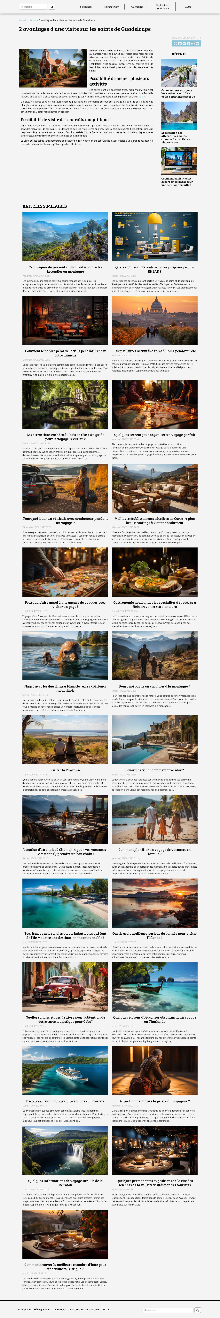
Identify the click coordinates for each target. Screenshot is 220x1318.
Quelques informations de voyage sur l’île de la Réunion (65, 1182)
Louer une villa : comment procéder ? (154, 770)
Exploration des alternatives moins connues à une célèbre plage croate (175, 137)
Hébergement (111, 6)
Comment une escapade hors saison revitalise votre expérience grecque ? (179, 93)
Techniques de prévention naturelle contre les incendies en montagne (65, 269)
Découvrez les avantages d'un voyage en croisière (65, 1101)
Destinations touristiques (162, 7)
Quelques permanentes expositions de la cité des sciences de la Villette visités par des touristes (154, 1182)
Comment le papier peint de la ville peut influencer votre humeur (65, 352)
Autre (188, 6)
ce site (142, 96)
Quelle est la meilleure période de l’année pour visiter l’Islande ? (154, 935)
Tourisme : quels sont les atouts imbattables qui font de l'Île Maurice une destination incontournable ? (65, 935)
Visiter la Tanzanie (65, 770)
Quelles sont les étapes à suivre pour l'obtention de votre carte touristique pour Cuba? (65, 1019)
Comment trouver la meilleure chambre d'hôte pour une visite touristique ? (65, 1266)
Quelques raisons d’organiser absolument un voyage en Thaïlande (154, 1019)
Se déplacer (86, 6)
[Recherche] (33, 7)
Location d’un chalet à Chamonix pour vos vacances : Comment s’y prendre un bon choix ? (65, 851)
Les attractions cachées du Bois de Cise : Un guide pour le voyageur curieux (65, 436)
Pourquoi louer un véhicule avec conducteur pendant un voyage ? (65, 520)
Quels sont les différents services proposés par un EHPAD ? (154, 269)
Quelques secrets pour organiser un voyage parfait (154, 434)
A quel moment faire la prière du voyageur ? (155, 1101)
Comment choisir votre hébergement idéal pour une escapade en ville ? (177, 182)
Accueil (22, 20)
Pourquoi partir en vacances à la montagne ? (154, 686)
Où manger (137, 6)
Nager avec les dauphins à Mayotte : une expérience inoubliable (65, 688)
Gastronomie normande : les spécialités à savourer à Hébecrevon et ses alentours (154, 604)
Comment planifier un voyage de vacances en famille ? (154, 851)
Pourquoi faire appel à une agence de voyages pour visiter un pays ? (65, 604)
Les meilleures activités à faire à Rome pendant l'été (154, 350)
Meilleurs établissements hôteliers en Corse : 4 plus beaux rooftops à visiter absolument (154, 520)
